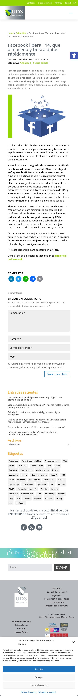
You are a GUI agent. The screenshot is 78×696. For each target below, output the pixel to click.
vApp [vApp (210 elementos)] (11, 498)
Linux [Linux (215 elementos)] (11, 479)
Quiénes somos (45, 3)
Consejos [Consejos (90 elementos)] (13, 470)
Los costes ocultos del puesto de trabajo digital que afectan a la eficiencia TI (35, 398)
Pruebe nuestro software (57, 605)
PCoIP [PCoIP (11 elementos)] (11, 489)
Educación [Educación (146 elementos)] (13, 475)
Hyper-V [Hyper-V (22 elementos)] (54, 475)
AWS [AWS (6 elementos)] (65, 461)
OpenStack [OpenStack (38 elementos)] (41, 484)
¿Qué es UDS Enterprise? (56, 592)
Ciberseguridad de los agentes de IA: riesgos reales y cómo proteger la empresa (38, 405)
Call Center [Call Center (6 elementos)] (22, 465)
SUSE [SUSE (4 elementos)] (39, 493)
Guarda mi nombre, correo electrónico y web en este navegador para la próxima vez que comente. (36, 365)
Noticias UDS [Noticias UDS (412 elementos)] (49, 479)
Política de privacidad (47, 692)
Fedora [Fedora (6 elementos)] (24, 475)
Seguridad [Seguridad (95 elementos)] (13, 493)
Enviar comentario (57, 374)
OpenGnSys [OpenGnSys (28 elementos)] (14, 484)
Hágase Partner (21, 632)
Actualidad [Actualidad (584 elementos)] (13, 461)
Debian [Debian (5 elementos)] (55, 470)
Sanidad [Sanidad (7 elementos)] (54, 489)
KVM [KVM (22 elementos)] (63, 475)
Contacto (31, 3)
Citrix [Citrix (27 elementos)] (49, 465)
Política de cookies (28, 692)
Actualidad (21, 33)
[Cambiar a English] (68, 3)
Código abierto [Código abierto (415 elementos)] (42, 470)
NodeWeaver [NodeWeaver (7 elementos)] (34, 479)
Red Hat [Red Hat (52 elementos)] (44, 489)
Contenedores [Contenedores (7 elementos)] (26, 470)
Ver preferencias (39, 685)
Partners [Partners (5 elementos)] (61, 484)
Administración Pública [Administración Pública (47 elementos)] (31, 461)
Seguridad (56, 595)
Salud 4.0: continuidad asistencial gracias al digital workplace (34, 413)
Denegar (39, 677)
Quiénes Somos (21, 625)
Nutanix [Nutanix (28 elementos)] (61, 479)
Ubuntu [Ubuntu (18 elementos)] (61, 493)
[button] (74, 55)
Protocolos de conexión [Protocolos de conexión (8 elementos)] (27, 489)
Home (11, 33)
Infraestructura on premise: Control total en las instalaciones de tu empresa (32, 433)
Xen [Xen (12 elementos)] (10, 503)
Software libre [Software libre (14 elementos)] (27, 493)
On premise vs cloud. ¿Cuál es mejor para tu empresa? (36, 426)
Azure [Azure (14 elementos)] (11, 465)
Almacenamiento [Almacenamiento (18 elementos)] (52, 461)
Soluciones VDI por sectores (56, 598)
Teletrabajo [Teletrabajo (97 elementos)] (50, 493)
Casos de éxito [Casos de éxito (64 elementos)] (37, 465)
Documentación (57, 602)
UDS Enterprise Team (22, 59)
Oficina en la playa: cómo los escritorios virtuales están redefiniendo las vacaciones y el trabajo (37, 420)
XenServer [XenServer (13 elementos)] (20, 503)
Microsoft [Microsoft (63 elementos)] (21, 479)
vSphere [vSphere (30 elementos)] (37, 498)
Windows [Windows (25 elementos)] (49, 498)
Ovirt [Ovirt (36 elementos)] (52, 484)
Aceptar (39, 669)
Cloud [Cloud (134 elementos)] (57, 465)
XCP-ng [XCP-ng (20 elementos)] (59, 498)
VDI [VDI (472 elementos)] (18, 498)
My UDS (58, 3)
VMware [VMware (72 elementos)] (27, 498)
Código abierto (40, 62)
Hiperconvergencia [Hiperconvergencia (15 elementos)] (39, 475)
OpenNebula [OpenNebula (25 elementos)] (28, 484)
